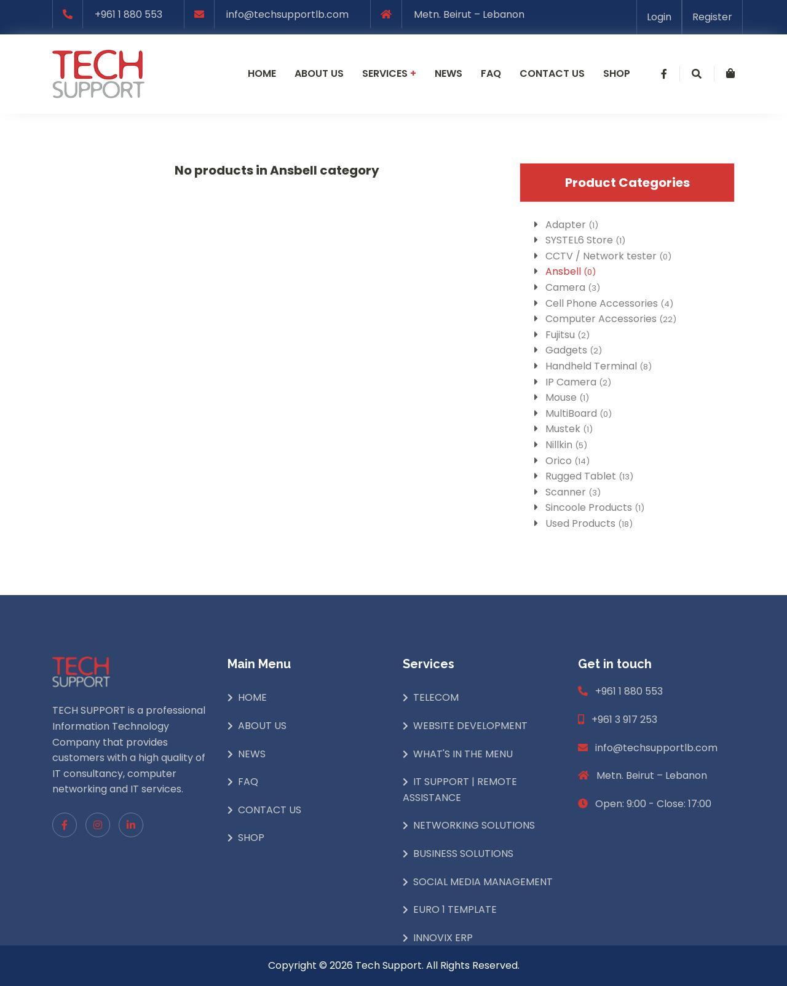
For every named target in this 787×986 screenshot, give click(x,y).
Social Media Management (483, 882)
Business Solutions (463, 853)
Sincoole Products (594, 507)
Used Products (589, 523)
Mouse (567, 397)
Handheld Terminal (598, 366)
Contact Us (269, 810)
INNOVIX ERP (443, 938)
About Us (262, 726)
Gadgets (573, 350)
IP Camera (578, 382)
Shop (616, 73)
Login (659, 17)
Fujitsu (567, 335)
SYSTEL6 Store (585, 240)
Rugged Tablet (589, 476)
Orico (567, 461)
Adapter (571, 225)
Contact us (552, 73)
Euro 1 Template (455, 909)
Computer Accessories (610, 319)
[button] (664, 74)
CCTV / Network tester (608, 256)
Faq (491, 73)
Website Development (470, 726)
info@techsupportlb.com (287, 14)
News (448, 73)
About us (319, 73)
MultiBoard (578, 413)
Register (712, 17)
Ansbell (570, 271)
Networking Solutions (474, 825)
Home (262, 73)
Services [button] (389, 73)
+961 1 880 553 (128, 14)
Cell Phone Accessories (609, 303)
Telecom (436, 697)
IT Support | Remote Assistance (460, 790)
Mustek (569, 429)
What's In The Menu (463, 754)
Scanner (573, 492)
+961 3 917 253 (624, 719)
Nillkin (566, 445)
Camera (572, 287)
